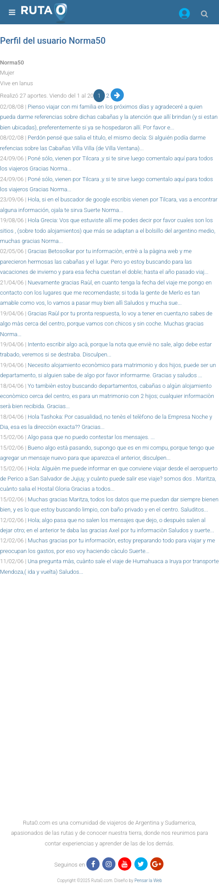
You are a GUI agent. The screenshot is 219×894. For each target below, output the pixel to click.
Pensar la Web (148, 880)
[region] (109, 597)
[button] (184, 15)
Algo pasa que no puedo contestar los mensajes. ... (91, 437)
